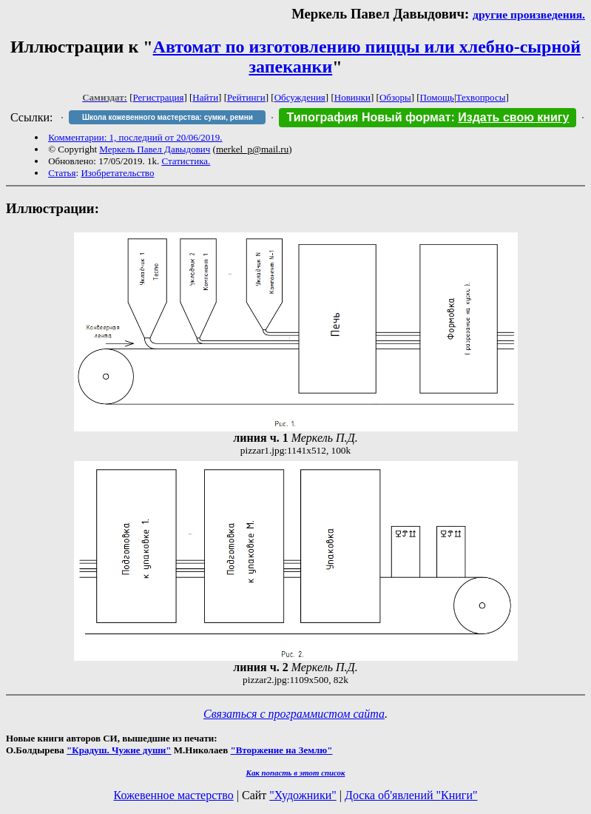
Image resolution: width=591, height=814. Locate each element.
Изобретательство (117, 172)
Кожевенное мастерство (174, 795)
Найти (205, 97)
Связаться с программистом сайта (294, 713)
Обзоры (395, 97)
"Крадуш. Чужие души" (119, 750)
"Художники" (302, 795)
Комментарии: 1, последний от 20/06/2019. (135, 137)
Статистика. (185, 160)
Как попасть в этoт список (295, 772)
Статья (61, 172)
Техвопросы (481, 97)
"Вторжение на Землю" (281, 750)
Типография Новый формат (368, 117)
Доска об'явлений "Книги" (411, 795)
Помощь (437, 97)
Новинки (352, 97)
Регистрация (158, 97)
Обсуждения (299, 97)
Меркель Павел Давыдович (154, 149)
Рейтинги (246, 97)
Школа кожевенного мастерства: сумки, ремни (167, 117)
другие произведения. (529, 14)
